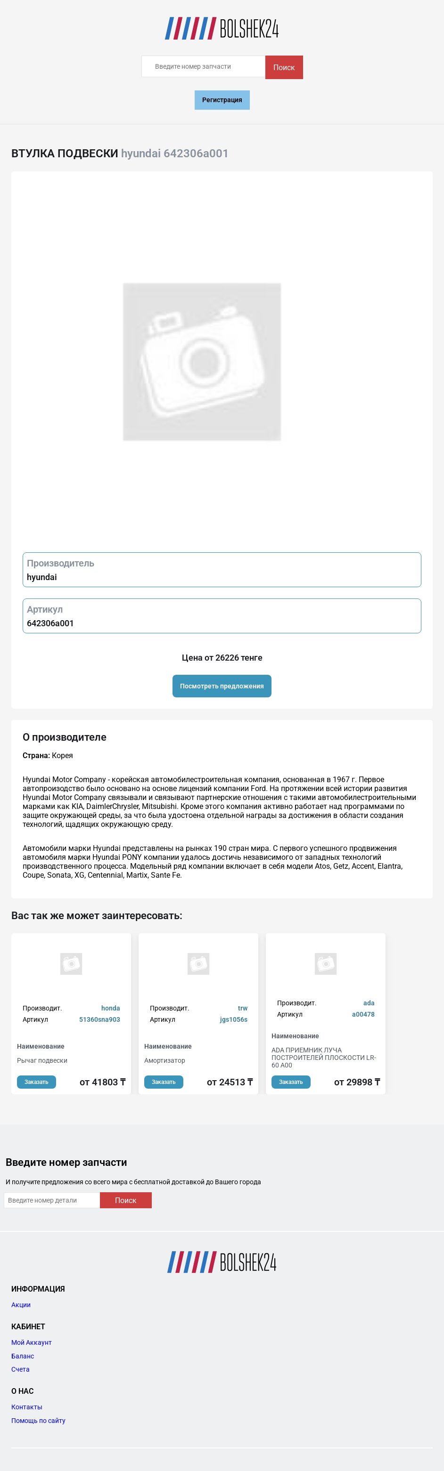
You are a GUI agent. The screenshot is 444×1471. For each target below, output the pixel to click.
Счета (20, 1369)
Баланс (22, 1356)
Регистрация (222, 100)
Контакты (26, 1407)
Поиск (284, 67)
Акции (21, 1305)
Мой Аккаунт (31, 1342)
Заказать (37, 1082)
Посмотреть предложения (222, 686)
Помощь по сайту (38, 1420)
